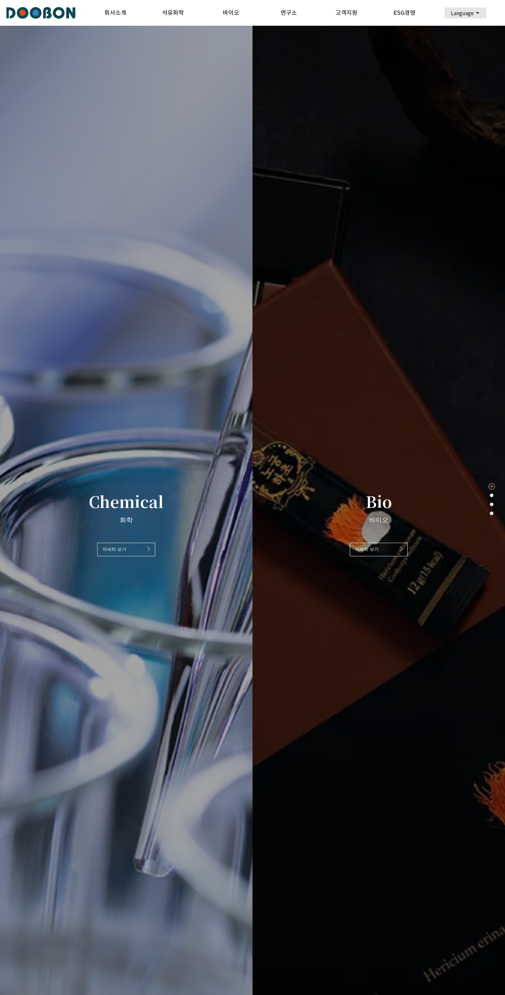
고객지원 (346, 12)
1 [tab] (492, 486)
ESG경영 (404, 12)
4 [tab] (491, 513)
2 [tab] (491, 495)
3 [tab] (491, 504)
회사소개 (115, 12)
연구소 (289, 12)
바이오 (231, 12)
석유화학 (173, 12)
